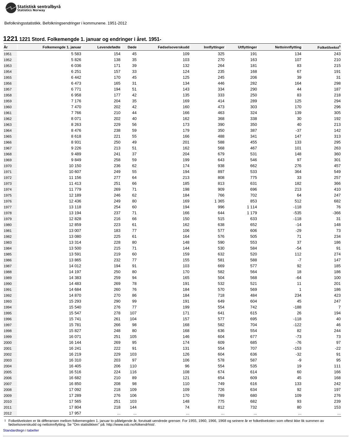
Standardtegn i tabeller (21, 430)
